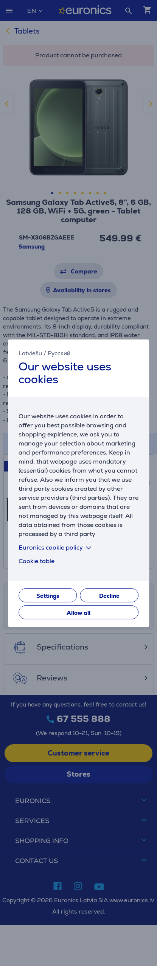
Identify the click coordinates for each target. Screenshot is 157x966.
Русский (59, 352)
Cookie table (36, 561)
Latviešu (30, 352)
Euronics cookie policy (56, 547)
